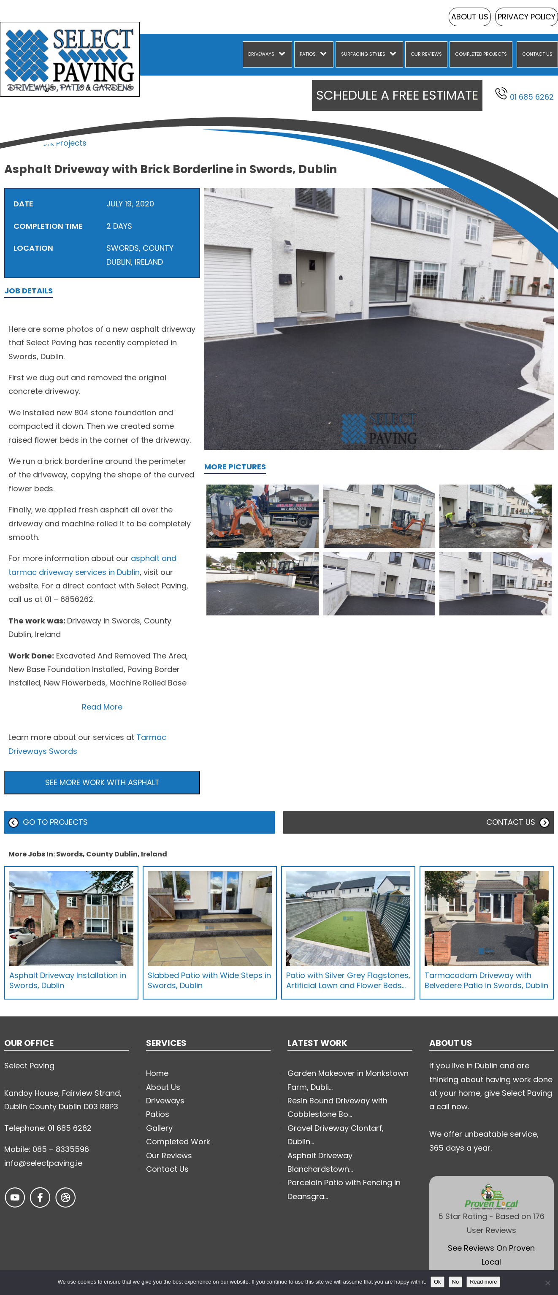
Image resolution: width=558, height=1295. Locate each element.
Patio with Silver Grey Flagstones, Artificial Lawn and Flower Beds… (348, 980)
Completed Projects (481, 54)
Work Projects (61, 143)
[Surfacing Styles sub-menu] (395, 54)
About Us (469, 16)
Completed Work (178, 1141)
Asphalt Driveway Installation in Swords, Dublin (67, 980)
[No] (547, 1283)
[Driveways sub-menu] (284, 54)
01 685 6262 (524, 94)
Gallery (159, 1128)
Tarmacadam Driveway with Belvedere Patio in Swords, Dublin (486, 980)
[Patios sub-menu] (325, 54)
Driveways (261, 54)
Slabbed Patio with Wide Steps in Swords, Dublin (209, 980)
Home (15, 143)
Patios (308, 54)
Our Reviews (426, 54)
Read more (483, 1282)
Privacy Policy (526, 16)
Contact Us (537, 54)
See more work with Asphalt (102, 782)
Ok (437, 1282)
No (455, 1282)
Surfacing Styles (363, 54)
